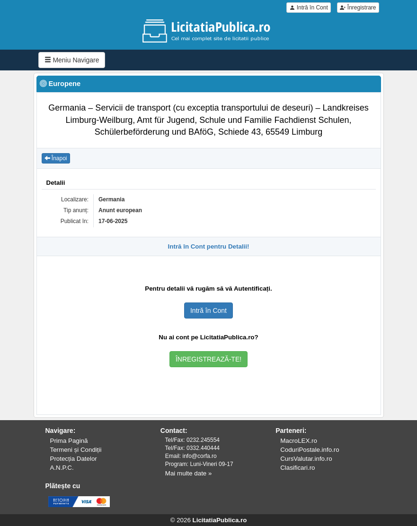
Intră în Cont (308, 7)
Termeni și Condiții (76, 449)
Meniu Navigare (71, 60)
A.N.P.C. (62, 467)
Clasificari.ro (297, 467)
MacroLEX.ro (298, 440)
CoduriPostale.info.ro (309, 449)
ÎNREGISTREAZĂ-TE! (208, 359)
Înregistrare (358, 7)
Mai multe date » (188, 473)
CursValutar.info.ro (306, 458)
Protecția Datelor (73, 458)
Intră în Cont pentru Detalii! (208, 246)
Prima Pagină (69, 440)
